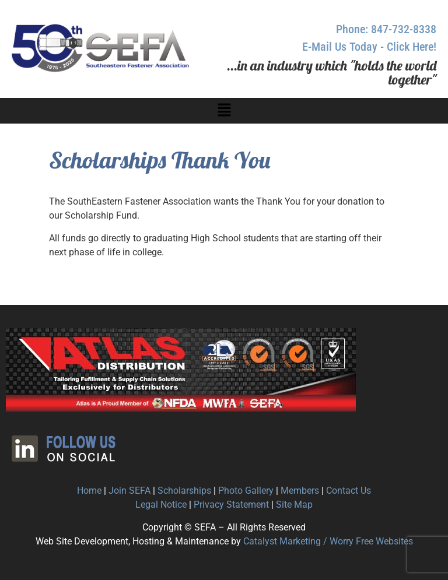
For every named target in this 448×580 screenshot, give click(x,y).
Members (300, 490)
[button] (224, 111)
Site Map (294, 504)
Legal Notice (161, 504)
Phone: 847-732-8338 (386, 29)
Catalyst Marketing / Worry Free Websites (328, 541)
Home (89, 490)
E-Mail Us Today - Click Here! (369, 47)
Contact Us (348, 490)
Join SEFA (129, 490)
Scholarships (184, 490)
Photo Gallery (246, 490)
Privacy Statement (231, 504)
